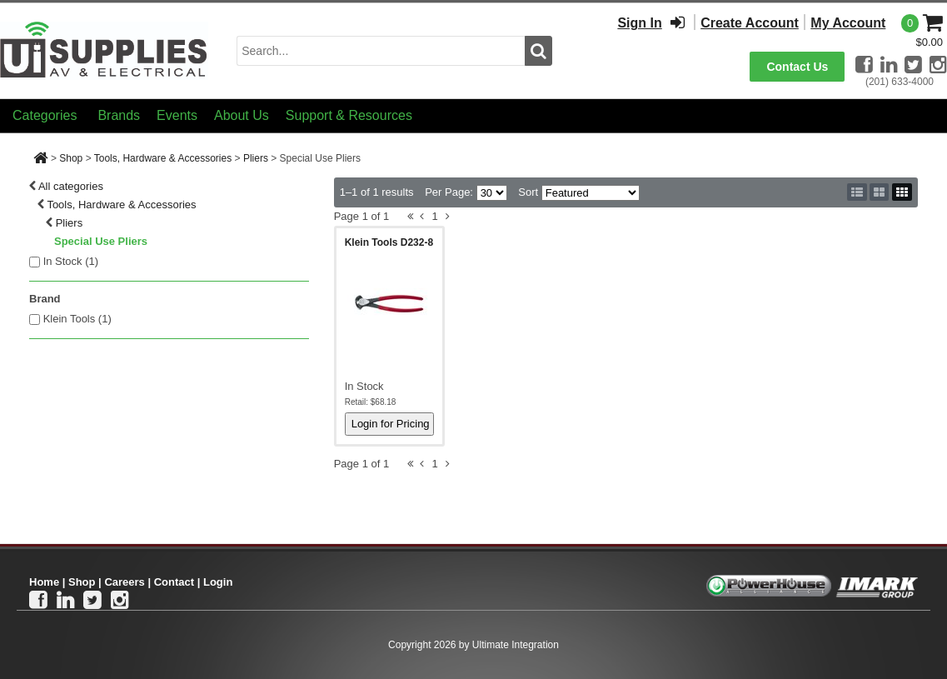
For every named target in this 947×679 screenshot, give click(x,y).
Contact (174, 582)
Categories (44, 115)
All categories (70, 186)
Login (217, 582)
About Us (241, 115)
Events (177, 115)
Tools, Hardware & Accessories (163, 158)
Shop (70, 158)
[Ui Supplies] (104, 49)
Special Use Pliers (100, 241)
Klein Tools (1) (77, 318)
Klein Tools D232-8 (389, 242)
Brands (118, 115)
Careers (124, 582)
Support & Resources (349, 115)
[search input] (381, 51)
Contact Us (797, 66)
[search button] (538, 51)
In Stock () (71, 261)
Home (44, 582)
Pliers (255, 158)
